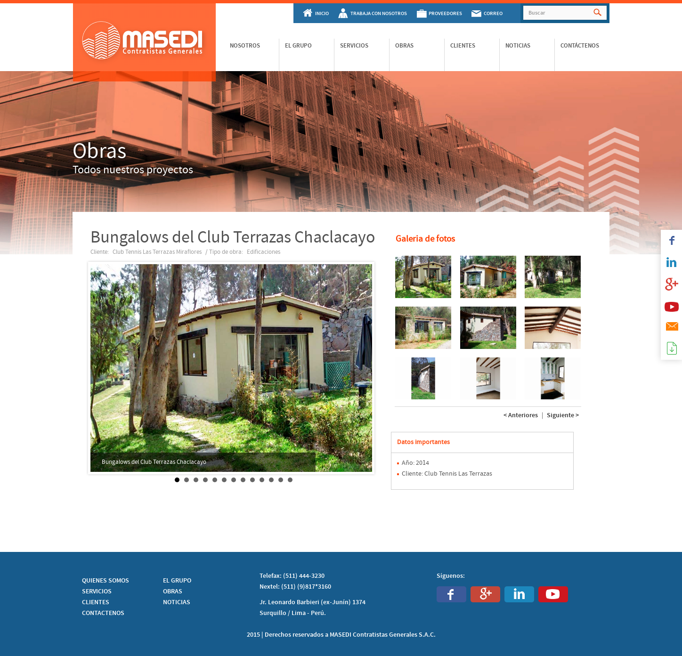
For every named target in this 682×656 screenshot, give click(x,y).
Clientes (462, 45)
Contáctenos (579, 45)
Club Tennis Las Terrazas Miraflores (157, 252)
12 (280, 480)
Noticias (517, 45)
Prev (102, 368)
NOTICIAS (176, 602)
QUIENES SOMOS (105, 580)
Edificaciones (263, 252)
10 (262, 480)
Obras (404, 45)
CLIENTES (95, 602)
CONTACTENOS (103, 613)
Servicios (354, 45)
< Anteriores (520, 415)
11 (271, 480)
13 (290, 480)
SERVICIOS (97, 591)
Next (364, 368)
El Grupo (298, 45)
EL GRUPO (177, 580)
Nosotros (245, 45)
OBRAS (172, 591)
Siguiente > (563, 415)
